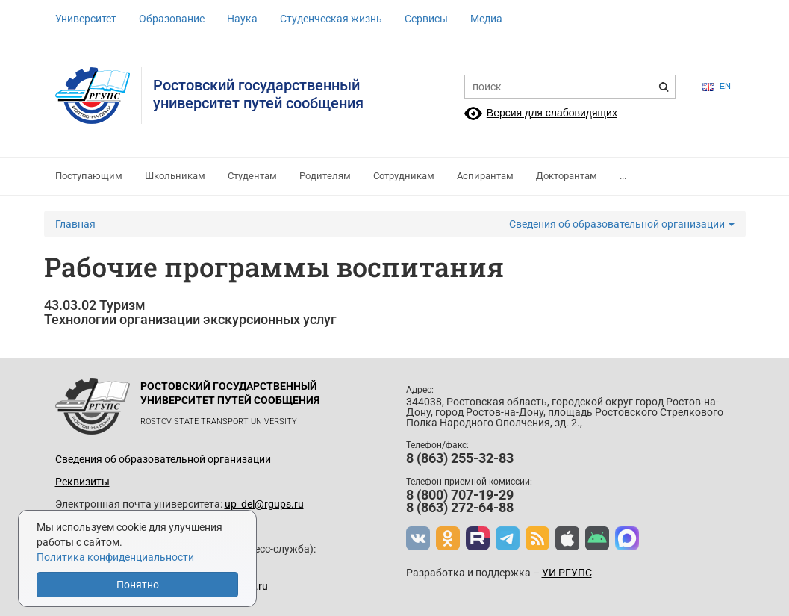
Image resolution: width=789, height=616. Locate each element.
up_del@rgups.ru (264, 504)
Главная (75, 224)
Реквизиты (82, 482)
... (623, 175)
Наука (242, 19)
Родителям (325, 175)
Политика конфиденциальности (115, 557)
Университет (85, 19)
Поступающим (88, 175)
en (716, 86)
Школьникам (175, 175)
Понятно (137, 585)
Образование (172, 19)
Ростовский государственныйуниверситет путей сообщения (258, 94)
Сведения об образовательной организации (622, 224)
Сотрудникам (403, 175)
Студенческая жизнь (331, 19)
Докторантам (566, 175)
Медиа (486, 19)
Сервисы (426, 19)
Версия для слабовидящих (552, 113)
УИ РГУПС (567, 573)
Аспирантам (485, 175)
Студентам (252, 175)
